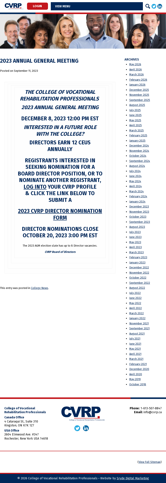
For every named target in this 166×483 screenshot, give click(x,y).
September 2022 (139, 282)
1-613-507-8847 (151, 408)
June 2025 (135, 115)
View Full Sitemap (150, 462)
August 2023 (137, 226)
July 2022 (135, 293)
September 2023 (139, 221)
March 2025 (136, 130)
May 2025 (135, 120)
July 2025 (135, 110)
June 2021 (135, 343)
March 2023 (136, 252)
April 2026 (135, 69)
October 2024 (137, 155)
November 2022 (139, 272)
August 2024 (137, 165)
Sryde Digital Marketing (133, 478)
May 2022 (135, 303)
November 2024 (139, 150)
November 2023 (139, 211)
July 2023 (135, 232)
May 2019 (135, 379)
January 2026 (137, 84)
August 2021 (137, 333)
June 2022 (135, 298)
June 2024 (135, 176)
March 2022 (136, 313)
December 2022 (139, 267)
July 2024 (135, 171)
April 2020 (135, 374)
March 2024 (136, 191)
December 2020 (139, 369)
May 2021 (135, 348)
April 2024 (135, 186)
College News (39, 288)
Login (37, 6)
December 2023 (139, 206)
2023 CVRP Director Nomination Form (60, 214)
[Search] (147, 6)
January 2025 (137, 140)
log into (35, 187)
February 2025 (138, 135)
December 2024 (139, 145)
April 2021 (135, 353)
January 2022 (137, 318)
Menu (66, 6)
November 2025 (139, 94)
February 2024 (138, 196)
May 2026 (135, 64)
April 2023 (135, 247)
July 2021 (134, 338)
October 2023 (137, 216)
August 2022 (137, 287)
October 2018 (137, 384)
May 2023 (135, 242)
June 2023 (135, 237)
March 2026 (136, 74)
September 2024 (139, 161)
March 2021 (136, 358)
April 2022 (135, 308)
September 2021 (139, 328)
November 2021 (139, 323)
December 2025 (139, 89)
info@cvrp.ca (153, 412)
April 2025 (135, 125)
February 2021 (138, 364)
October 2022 (137, 277)
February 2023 (138, 257)
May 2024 (135, 181)
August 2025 (137, 105)
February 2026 (138, 79)
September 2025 (139, 100)
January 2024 (137, 201)
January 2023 (137, 262)
